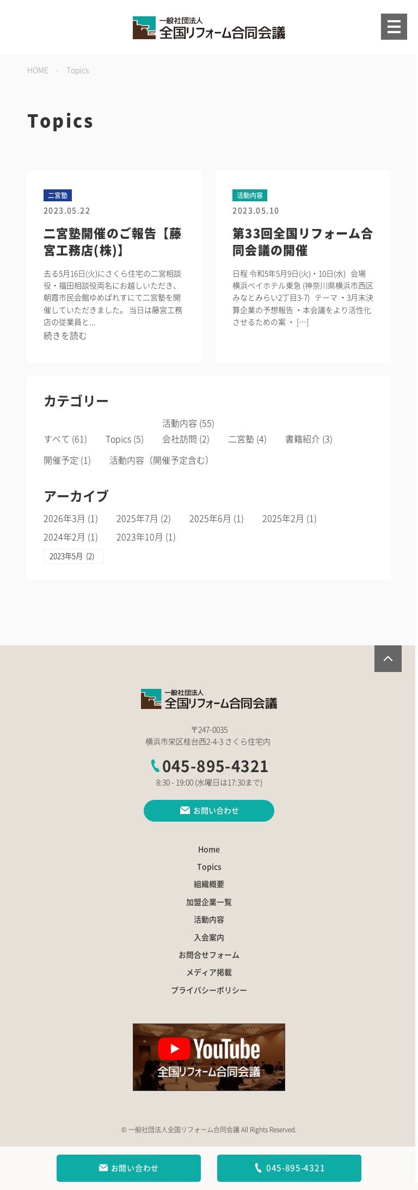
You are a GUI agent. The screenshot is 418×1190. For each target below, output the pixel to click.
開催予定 (61, 460)
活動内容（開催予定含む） (161, 460)
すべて (57, 439)
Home (209, 849)
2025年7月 (137, 518)
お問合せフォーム (209, 955)
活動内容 (180, 423)
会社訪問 (180, 439)
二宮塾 (242, 439)
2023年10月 (139, 537)
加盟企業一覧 (209, 902)
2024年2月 (64, 537)
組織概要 (209, 885)
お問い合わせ (129, 1168)
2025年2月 (283, 518)
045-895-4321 (209, 766)
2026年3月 (64, 518)
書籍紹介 (303, 439)
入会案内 (209, 937)
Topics (119, 439)
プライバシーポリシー (209, 990)
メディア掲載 (209, 973)
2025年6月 (210, 518)
